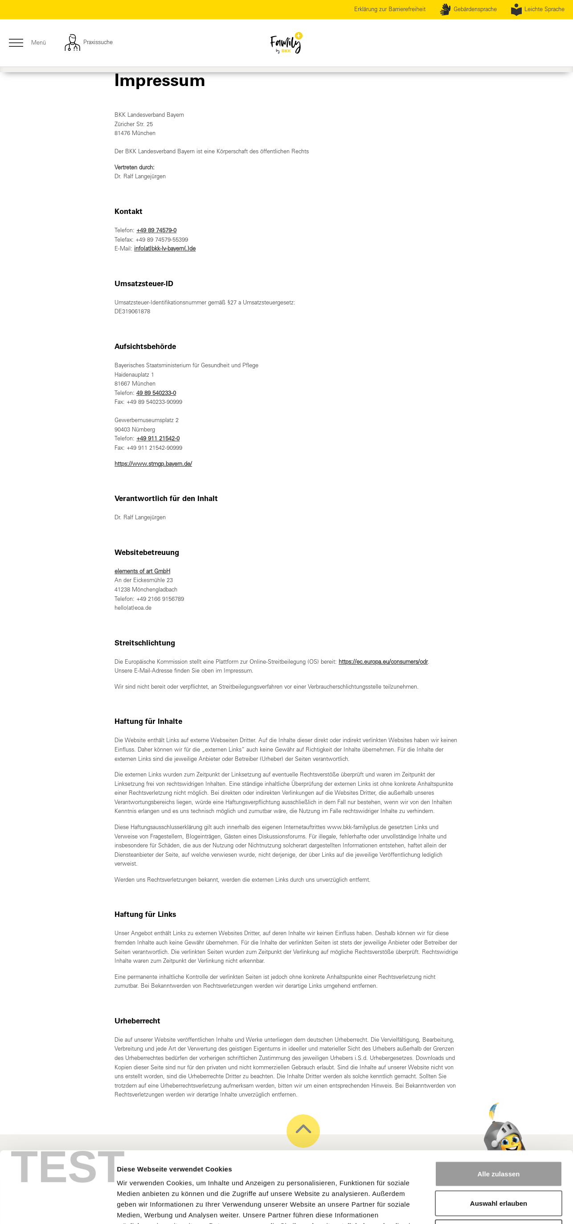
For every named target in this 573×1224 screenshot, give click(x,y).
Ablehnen (498, 1165)
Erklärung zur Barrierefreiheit (390, 9)
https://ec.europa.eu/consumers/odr (383, 661)
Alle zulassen (498, 1107)
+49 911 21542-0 (158, 438)
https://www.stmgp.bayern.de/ (153, 463)
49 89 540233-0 (156, 393)
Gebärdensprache (468, 10)
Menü (27, 43)
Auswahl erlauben (498, 1136)
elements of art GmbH (142, 571)
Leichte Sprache (538, 10)
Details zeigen (473, 1206)
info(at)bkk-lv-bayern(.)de (165, 248)
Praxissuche (88, 42)
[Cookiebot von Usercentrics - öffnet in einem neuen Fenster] (58, 1206)
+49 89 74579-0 (156, 230)
